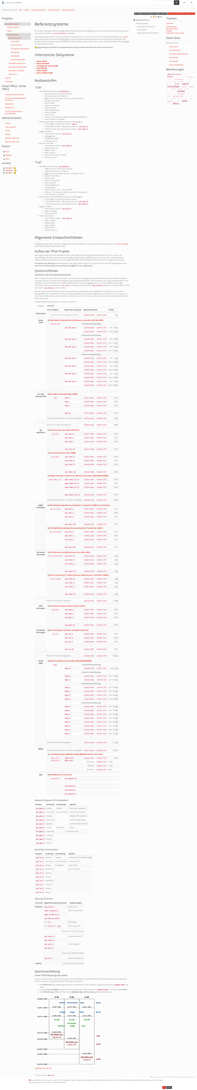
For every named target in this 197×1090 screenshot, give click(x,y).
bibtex (170, 76)
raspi (188, 91)
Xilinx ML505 (15, 52)
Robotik (8, 78)
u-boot (190, 98)
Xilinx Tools (13, 74)
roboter (169, 94)
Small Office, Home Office (175, 33)
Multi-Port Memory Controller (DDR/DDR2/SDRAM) (70, 661)
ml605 (191, 86)
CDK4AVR (8, 168)
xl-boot (191, 101)
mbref (154, 13)
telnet (168, 98)
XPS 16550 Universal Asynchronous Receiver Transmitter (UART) (76, 528)
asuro (184, 74)
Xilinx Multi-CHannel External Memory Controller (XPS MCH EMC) (76, 320)
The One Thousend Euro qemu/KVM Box (13, 112)
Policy (169, 1087)
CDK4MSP (8, 173)
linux (177, 84)
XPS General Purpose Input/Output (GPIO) (67, 606)
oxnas (187, 89)
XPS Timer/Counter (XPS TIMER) (63, 453)
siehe (52, 1075)
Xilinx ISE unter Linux (12, 142)
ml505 (184, 86)
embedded (163, 13)
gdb (168, 82)
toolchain (180, 98)
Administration (171, 27)
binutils (177, 77)
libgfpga (8, 155)
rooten (174, 94)
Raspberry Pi (9, 108)
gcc (190, 79)
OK (164, 1087)
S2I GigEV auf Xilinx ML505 (20, 49)
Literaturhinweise (172, 29)
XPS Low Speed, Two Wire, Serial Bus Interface (69, 630)
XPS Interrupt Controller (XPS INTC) (64, 430)
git (171, 82)
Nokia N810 (9, 104)
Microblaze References (17, 63)
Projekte (26, 10)
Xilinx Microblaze (54, 10)
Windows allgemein (12, 138)
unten (125, 37)
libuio (7, 152)
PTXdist (7, 131)
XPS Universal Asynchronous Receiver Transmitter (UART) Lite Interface (80, 505)
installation (189, 82)
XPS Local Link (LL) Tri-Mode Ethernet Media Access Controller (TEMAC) (79, 575)
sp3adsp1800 (178, 96)
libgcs (7, 159)
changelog (190, 77)
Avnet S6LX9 (15, 41)
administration (174, 74)
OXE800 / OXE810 (13, 27)
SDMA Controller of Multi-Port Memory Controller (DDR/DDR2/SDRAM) (79, 476)
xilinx (137, 13)
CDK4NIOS (9, 170)
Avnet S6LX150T (16, 45)
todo (174, 98)
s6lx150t (181, 94)
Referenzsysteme (68, 10)
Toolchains (9, 82)
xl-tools (169, 104)
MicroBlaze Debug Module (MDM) (64, 394)
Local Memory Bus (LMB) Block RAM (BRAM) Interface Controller (76, 754)
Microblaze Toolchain (16, 71)
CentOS (7, 123)
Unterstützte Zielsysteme (146, 27)
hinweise (181, 82)
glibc (175, 82)
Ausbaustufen (142, 30)
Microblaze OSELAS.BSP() (18, 67)
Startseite (169, 23)
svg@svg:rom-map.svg (43, 1068)
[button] (185, 2)
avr (188, 74)
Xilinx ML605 (15, 56)
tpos (185, 98)
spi (186, 96)
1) (53, 305)
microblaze (145, 13)
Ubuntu (7, 134)
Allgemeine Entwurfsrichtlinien (147, 33)
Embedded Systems (38, 10)
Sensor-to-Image (121, 244)
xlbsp (176, 103)
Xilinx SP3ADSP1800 (18, 60)
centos (183, 77)
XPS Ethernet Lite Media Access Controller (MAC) (70, 552)
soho (168, 96)
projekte (172, 91)
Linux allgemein (10, 127)
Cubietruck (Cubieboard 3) (14, 94)
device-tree (170, 79)
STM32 (9, 31)
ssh (189, 96)
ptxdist (181, 91)
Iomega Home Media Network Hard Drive (15, 99)
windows (177, 101)
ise (167, 84)
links (171, 84)
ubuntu (170, 101)
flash (186, 79)
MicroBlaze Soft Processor (61, 774)
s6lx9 (188, 94)
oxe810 (180, 89)
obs (168, 89)
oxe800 (173, 89)
